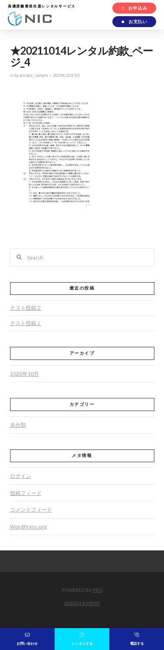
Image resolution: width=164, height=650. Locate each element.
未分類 (18, 425)
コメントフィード (31, 509)
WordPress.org (28, 526)
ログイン (20, 476)
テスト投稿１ (26, 323)
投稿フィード (26, 493)
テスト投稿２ (26, 307)
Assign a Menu (82, 603)
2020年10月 (24, 373)
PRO (98, 590)
